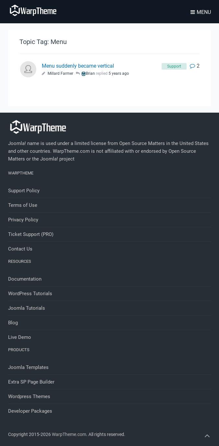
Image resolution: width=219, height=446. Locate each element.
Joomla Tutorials (26, 308)
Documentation (24, 279)
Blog (13, 323)
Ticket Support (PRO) (30, 234)
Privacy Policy (23, 220)
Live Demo (19, 337)
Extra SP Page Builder (31, 382)
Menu (200, 12)
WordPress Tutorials (30, 293)
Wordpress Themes (29, 396)
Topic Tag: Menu (43, 42)
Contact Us (20, 249)
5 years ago (119, 73)
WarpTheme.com (69, 434)
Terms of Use (22, 205)
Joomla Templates (28, 367)
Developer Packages (30, 411)
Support (174, 66)
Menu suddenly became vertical (78, 66)
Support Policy (24, 191)
